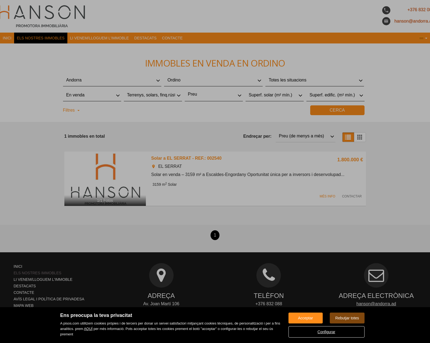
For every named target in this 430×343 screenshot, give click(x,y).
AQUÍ (88, 329)
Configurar (326, 332)
